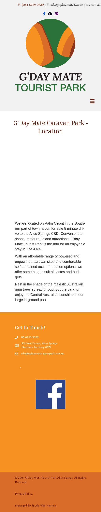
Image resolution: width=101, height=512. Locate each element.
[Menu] (92, 101)
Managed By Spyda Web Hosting (35, 505)
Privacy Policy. (24, 493)
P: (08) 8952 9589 (31, 5)
